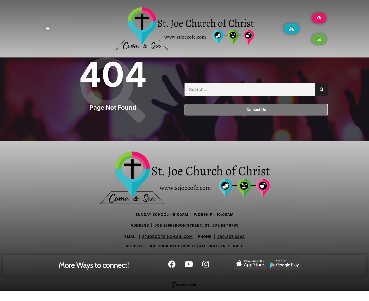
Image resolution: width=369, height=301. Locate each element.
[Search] (321, 94)
